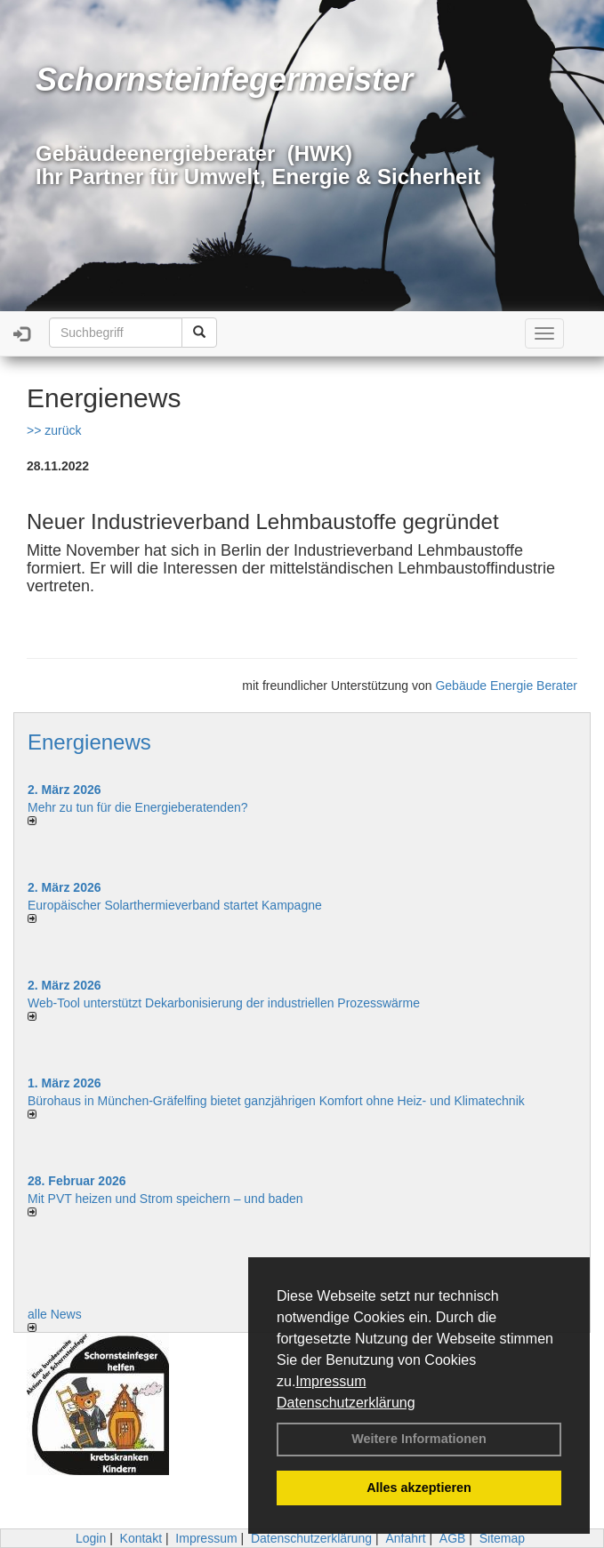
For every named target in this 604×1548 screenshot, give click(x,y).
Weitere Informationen (419, 1439)
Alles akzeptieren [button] (418, 1487)
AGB (452, 1538)
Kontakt (141, 1538)
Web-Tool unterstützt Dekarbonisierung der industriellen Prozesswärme (224, 1003)
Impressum (330, 1381)
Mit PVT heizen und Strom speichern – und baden (165, 1198)
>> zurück (54, 430)
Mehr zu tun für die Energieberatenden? (138, 807)
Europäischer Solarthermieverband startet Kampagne (175, 905)
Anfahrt (405, 1538)
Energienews (89, 742)
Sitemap (502, 1538)
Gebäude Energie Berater (506, 685)
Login (91, 1538)
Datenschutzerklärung (346, 1402)
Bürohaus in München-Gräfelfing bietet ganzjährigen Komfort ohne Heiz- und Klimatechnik (276, 1101)
